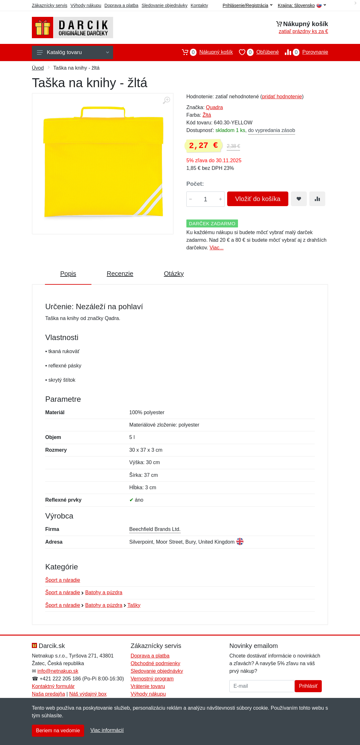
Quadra (214, 107)
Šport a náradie (62, 580)
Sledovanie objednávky (164, 5)
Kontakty (199, 5)
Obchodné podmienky (155, 663)
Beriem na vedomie (58, 730)
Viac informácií (107, 730)
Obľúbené (256, 52)
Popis (68, 273)
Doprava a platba (121, 5)
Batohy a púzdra (103, 592)
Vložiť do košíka (257, 198)
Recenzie (120, 273)
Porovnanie (303, 52)
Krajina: (302, 5)
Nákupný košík (204, 52)
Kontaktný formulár (53, 686)
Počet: (195, 184)
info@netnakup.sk (57, 671)
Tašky (133, 605)
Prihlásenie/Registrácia (247, 5)
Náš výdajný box (87, 694)
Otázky (174, 273)
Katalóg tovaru (73, 52)
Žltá (207, 115)
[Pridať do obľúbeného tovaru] (299, 198)
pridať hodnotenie (282, 96)
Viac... (217, 247)
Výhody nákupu (85, 5)
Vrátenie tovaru (148, 686)
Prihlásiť (308, 686)
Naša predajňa (48, 694)
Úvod (38, 68)
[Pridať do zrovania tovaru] (317, 198)
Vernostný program (152, 678)
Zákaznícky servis (49, 5)
